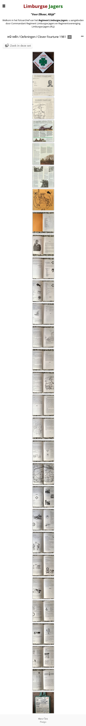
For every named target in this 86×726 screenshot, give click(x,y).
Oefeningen (28, 37)
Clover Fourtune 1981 (52, 37)
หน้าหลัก (12, 37)
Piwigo (43, 721)
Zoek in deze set (20, 45)
